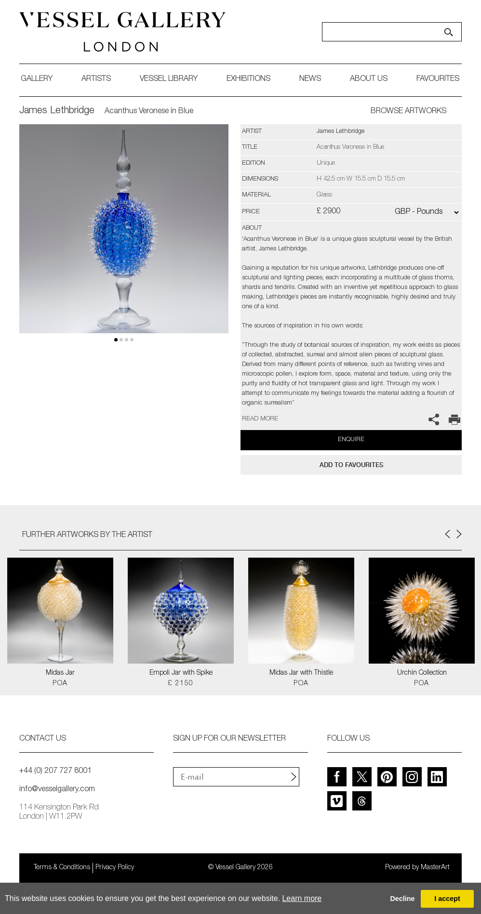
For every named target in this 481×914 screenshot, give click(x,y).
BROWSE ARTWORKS (408, 112)
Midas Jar (60, 673)
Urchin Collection (422, 673)
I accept (447, 898)
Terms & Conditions (62, 867)
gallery (37, 79)
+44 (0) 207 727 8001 (55, 771)
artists (96, 79)
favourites (437, 79)
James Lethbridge (56, 111)
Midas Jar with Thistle (301, 673)
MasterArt (435, 867)
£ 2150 (180, 683)
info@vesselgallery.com (57, 790)
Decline (402, 898)
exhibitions (248, 79)
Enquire (351, 440)
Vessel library (169, 79)
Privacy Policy (114, 867)
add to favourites (351, 465)
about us (368, 79)
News (310, 79)
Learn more (301, 898)
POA (60, 683)
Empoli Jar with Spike (181, 673)
